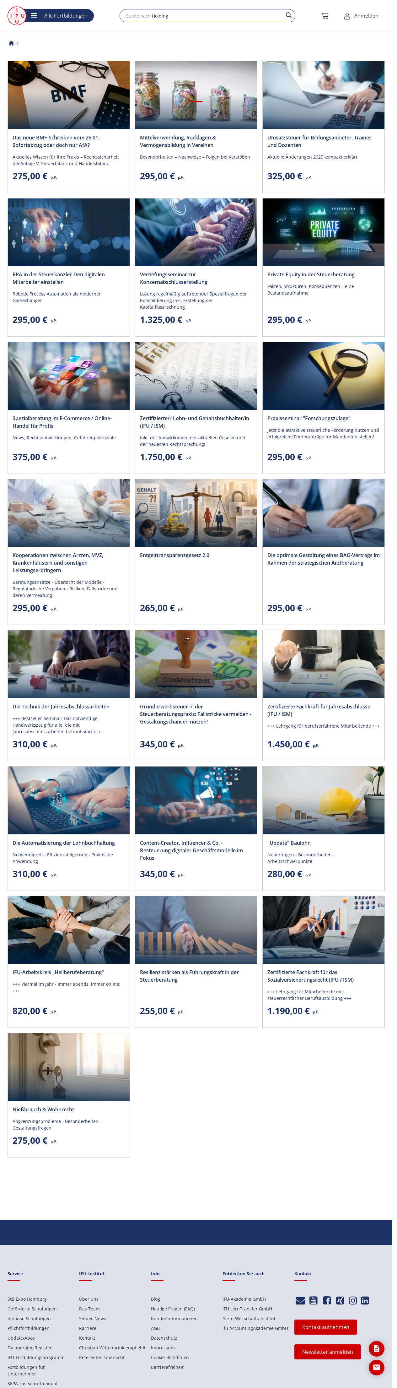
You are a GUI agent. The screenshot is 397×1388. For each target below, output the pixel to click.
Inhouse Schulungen (29, 1318)
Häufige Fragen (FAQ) (173, 1309)
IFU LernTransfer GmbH (247, 1309)
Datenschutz (164, 1338)
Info (155, 1274)
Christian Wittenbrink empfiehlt (112, 1348)
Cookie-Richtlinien (170, 1357)
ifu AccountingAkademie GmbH (255, 1328)
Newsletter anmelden (327, 1351)
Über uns (89, 1299)
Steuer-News (92, 1318)
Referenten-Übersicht (102, 1357)
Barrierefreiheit (167, 1367)
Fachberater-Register (30, 1348)
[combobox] (207, 15)
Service (15, 1274)
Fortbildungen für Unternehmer (26, 1370)
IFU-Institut (92, 1274)
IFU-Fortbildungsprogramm (36, 1357)
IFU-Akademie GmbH (244, 1299)
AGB (155, 1328)
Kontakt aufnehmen (325, 1327)
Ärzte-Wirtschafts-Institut (249, 1318)
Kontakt (87, 1338)
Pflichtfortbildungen (29, 1328)
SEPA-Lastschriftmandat (33, 1383)
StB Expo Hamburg (27, 1299)
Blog (155, 1299)
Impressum (163, 1348)
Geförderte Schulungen (32, 1309)
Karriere (87, 1328)
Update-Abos (21, 1338)
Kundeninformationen (174, 1318)
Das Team (89, 1309)
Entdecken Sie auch (244, 1274)
